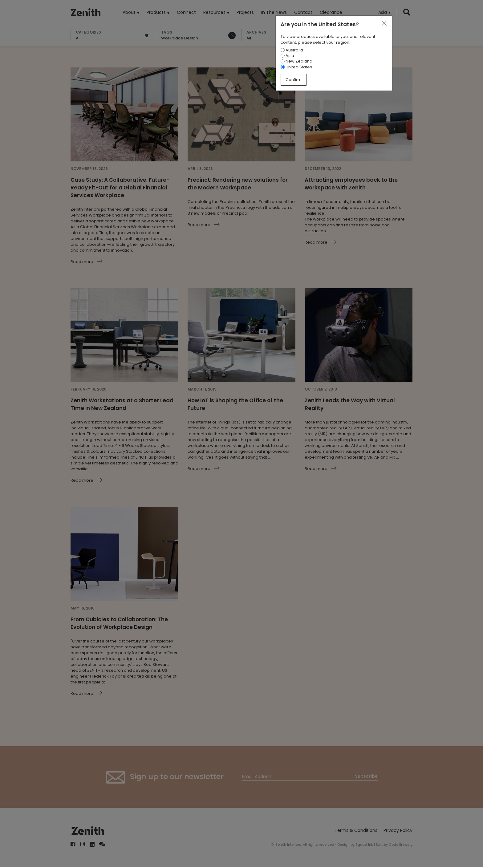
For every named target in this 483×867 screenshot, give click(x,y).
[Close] (384, 23)
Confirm (294, 80)
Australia (292, 50)
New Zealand (296, 61)
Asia (287, 56)
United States (296, 67)
